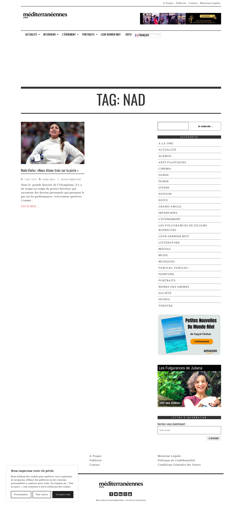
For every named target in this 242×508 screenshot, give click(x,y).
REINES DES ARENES (173, 287)
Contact (193, 3)
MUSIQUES (166, 261)
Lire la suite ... (30, 206)
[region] (42, 484)
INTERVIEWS (49, 34)
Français (142, 35)
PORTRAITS (88, 34)
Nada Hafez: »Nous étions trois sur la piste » (50, 170)
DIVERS (163, 187)
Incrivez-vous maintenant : (189, 428)
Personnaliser (21, 494)
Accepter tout (63, 494)
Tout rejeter (42, 494)
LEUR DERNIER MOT (111, 34)
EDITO (128, 34)
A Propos (168, 3)
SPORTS (164, 299)
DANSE (163, 175)
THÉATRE (165, 306)
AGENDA (164, 156)
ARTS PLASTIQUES (172, 162)
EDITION (164, 194)
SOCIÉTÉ (164, 293)
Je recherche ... (205, 126)
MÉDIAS (164, 249)
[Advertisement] (121, 62)
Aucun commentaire (71, 179)
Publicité (181, 3)
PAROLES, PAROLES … (174, 268)
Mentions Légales (210, 3)
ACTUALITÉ (31, 34)
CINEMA (164, 168)
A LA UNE (165, 143)
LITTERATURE (169, 242)
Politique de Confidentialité (176, 460)
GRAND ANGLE (49, 179)
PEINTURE (166, 274)
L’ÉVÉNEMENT (69, 34)
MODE (163, 255)
